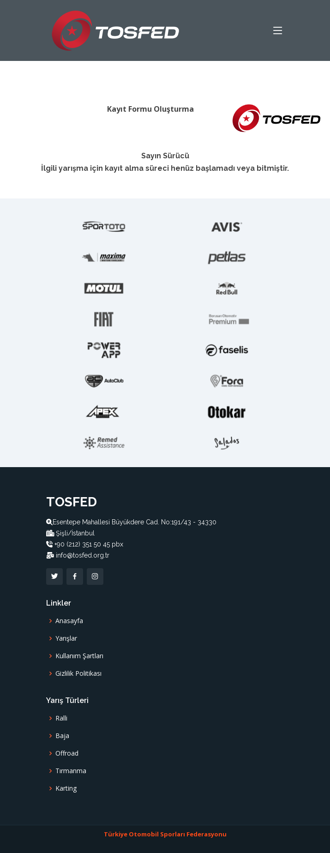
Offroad (66, 753)
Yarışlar (66, 638)
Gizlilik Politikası (78, 673)
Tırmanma (70, 771)
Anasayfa (69, 621)
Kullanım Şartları (79, 656)
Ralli (61, 718)
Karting (66, 788)
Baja (62, 736)
